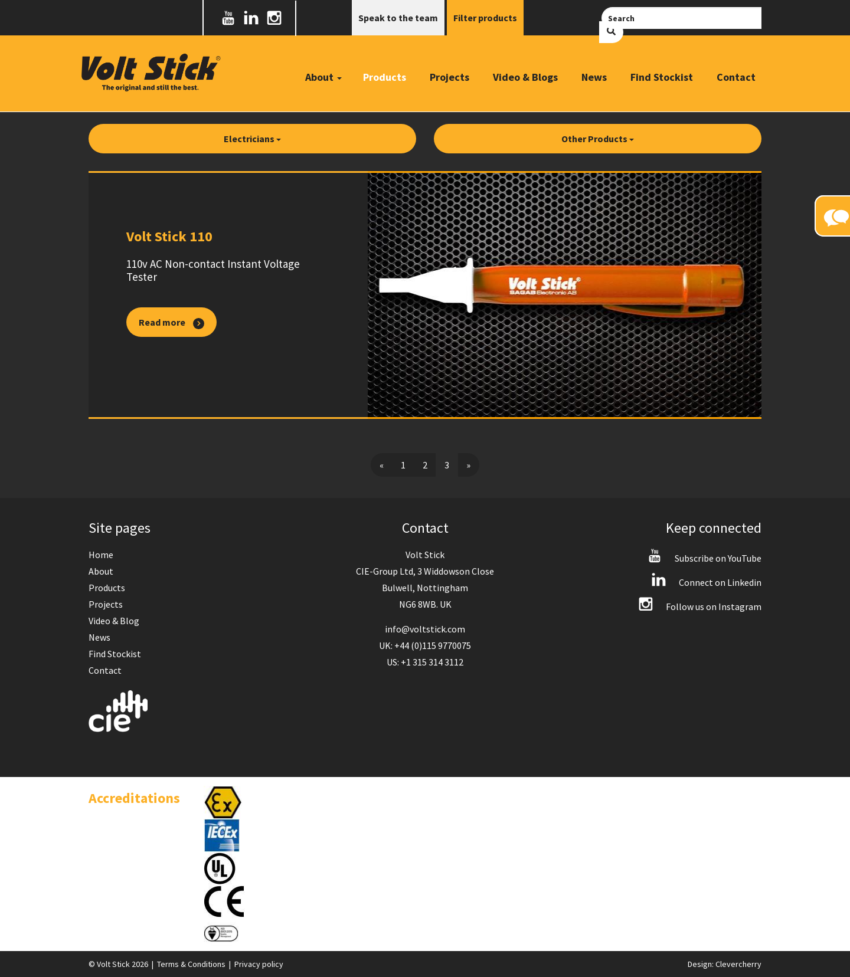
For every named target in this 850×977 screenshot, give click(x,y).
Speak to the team (398, 18)
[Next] (468, 465)
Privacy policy (258, 964)
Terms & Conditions (191, 964)
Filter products (485, 18)
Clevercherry (738, 964)
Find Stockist (661, 77)
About (101, 571)
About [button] (323, 77)
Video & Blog (114, 621)
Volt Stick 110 (169, 236)
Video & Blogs (525, 77)
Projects (449, 77)
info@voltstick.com (425, 629)
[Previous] (382, 465)
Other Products (597, 139)
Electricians (252, 139)
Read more (171, 322)
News (594, 77)
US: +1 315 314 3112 (425, 662)
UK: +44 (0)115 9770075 (425, 645)
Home (101, 554)
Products (384, 77)
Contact (736, 77)
